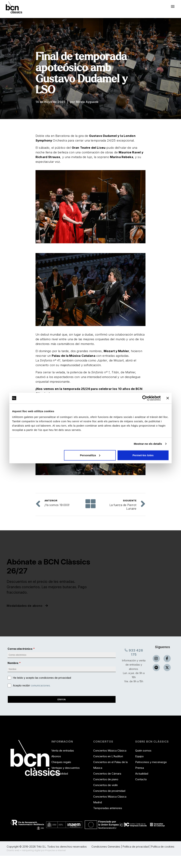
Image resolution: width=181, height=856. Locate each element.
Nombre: (13, 663)
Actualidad (141, 774)
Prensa (139, 768)
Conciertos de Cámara (107, 774)
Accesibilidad (59, 774)
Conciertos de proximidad (109, 791)
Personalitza (90, 455)
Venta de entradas (62, 751)
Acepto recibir (31, 685)
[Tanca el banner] (167, 398)
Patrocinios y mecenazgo (151, 762)
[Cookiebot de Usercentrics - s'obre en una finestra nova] (145, 398)
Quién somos (143, 751)
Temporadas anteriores (107, 808)
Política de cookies (162, 847)
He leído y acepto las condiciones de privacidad (42, 677)
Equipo (139, 756)
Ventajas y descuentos (65, 768)
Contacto (141, 779)
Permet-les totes (143, 455)
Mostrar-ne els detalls (148, 443)
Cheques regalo (61, 762)
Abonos (56, 756)
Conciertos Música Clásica (109, 751)
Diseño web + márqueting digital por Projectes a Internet (36, 850)
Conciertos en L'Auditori (108, 756)
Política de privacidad (136, 847)
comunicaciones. (40, 685)
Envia (61, 699)
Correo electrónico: (20, 648)
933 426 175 (133, 652)
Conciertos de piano (105, 779)
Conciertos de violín (105, 785)
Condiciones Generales (105, 847)
